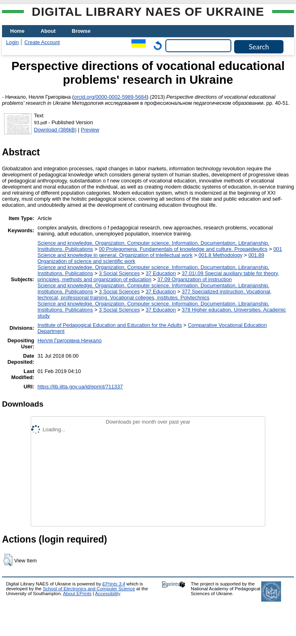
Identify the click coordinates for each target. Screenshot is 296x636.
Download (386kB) (55, 130)
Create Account (42, 42)
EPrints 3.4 (113, 583)
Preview (90, 130)
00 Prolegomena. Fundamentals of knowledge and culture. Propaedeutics (183, 249)
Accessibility (108, 593)
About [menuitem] (48, 31)
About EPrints (77, 593)
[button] (8, 560)
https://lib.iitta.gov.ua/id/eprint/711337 (80, 387)
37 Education (161, 273)
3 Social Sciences (119, 273)
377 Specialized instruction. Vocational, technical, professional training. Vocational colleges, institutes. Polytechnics (155, 294)
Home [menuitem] (17, 31)
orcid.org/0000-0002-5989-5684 (110, 97)
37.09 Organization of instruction (194, 279)
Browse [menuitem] (81, 31)
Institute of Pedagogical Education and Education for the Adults (110, 325)
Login (12, 42)
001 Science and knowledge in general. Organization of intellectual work (160, 252)
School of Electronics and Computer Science (89, 588)
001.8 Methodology (221, 255)
